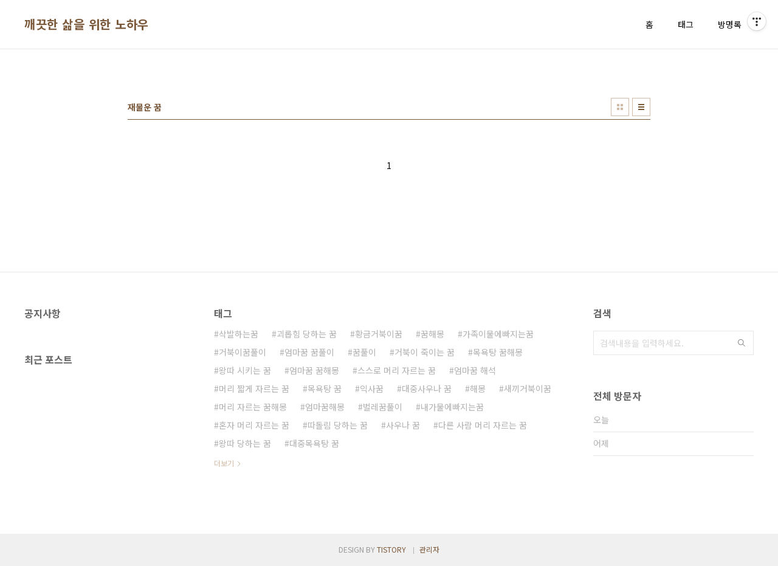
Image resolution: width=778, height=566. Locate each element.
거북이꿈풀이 (242, 352)
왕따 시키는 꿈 (245, 370)
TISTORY (391, 549)
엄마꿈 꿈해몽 (314, 370)
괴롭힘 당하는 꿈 (307, 334)
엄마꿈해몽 (325, 407)
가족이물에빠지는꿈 (498, 334)
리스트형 (641, 107)
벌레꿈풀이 (382, 407)
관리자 (429, 549)
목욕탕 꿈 (325, 388)
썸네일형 (620, 107)
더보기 (224, 463)
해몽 (478, 388)
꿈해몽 (432, 334)
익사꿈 (372, 388)
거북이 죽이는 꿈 (424, 352)
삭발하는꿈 (238, 334)
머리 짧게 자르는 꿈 (254, 388)
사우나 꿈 (403, 425)
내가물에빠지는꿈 (452, 407)
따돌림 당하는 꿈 (338, 425)
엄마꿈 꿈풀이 (309, 352)
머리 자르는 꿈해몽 (253, 407)
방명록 (730, 24)
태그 (686, 24)
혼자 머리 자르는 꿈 (254, 425)
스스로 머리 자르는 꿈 (396, 370)
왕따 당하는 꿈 (245, 443)
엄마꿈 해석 (475, 370)
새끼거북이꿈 (527, 388)
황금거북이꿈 (378, 334)
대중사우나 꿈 (427, 388)
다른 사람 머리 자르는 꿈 (482, 425)
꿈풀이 (364, 352)
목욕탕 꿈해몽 (498, 352)
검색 (741, 342)
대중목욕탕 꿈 (314, 443)
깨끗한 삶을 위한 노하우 (86, 24)
